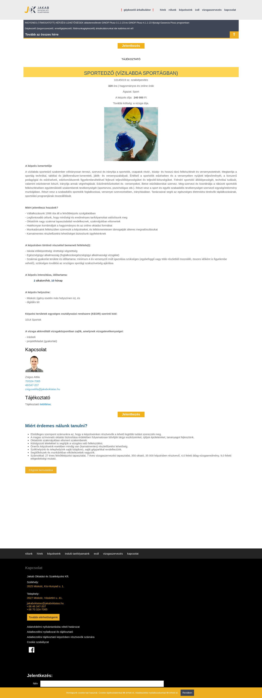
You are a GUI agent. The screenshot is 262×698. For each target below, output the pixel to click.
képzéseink (185, 9)
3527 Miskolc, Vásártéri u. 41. (45, 597)
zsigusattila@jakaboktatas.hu (42, 389)
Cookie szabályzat (38, 650)
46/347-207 (32, 385)
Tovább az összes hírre (42, 34)
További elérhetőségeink (43, 617)
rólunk (172, 9)
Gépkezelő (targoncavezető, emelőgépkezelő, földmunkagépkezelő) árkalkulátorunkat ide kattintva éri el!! (79, 28)
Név (143, 580)
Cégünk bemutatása (41, 470)
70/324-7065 (32, 381)
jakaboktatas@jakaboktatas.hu (45, 603)
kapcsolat (230, 9)
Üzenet (141, 616)
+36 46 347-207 (36, 606)
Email (142, 588)
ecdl (96, 553)
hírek (163, 9)
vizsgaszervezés (212, 9)
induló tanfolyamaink (77, 553)
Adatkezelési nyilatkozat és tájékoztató (50, 635)
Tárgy (141, 603)
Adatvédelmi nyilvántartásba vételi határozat (47, 628)
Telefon (141, 596)
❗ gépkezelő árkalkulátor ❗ (137, 9)
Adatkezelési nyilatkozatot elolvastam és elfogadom (155, 635)
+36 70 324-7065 (37, 609)
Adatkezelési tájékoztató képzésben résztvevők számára (48, 643)
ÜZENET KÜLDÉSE (216, 644)
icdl (197, 9)
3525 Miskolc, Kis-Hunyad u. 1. (45, 586)
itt (124, 692)
